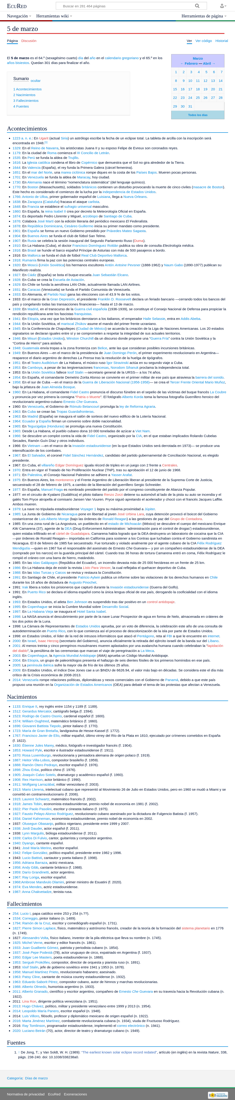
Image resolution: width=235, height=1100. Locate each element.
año (92, 58)
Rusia (32, 241)
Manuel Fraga (52, 489)
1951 (16, 363)
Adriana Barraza (34, 862)
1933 (16, 294)
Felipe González (35, 853)
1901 (16, 231)
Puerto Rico (37, 592)
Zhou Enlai (30, 770)
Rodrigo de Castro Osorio (42, 716)
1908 (16, 779)
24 (190, 98)
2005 (16, 665)
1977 (16, 489)
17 (190, 89)
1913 (16, 789)
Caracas (34, 289)
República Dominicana (45, 226)
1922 (16, 809)
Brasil (32, 250)
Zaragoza (35, 202)
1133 (16, 706)
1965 (16, 426)
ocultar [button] (36, 80)
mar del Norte (41, 172)
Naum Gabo (173, 265)
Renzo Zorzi (113, 494)
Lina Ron (29, 1001)
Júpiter (150, 509)
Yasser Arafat (121, 475)
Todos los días (197, 115)
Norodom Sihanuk (125, 367)
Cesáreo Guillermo (78, 226)
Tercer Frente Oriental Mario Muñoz (197, 382)
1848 (16, 206)
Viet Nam (142, 431)
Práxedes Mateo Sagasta (126, 231)
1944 (16, 324)
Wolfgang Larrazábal (38, 784)
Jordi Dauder (32, 828)
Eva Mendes (32, 887)
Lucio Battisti (32, 858)
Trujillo (73, 158)
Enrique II (29, 706)
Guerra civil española (90, 309)
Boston (33, 187)
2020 (16, 1031)
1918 (16, 260)
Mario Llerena (33, 789)
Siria (64, 138)
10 (190, 81)
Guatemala (30, 348)
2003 (16, 655)
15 (175, 89)
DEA (68, 528)
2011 (16, 991)
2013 (16, 1006)
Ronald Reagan (114, 519)
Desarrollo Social (115, 607)
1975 (16, 480)
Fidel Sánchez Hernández (83, 455)
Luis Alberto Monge (54, 519)
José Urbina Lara (131, 514)
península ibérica (40, 665)
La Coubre (218, 392)
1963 (16, 411)
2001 (16, 646)
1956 (16, 862)
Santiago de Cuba (118, 216)
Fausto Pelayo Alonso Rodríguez (47, 814)
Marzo (198, 58)
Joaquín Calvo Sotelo (38, 775)
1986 (16, 568)
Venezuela (36, 177)
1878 (16, 226)
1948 (16, 348)
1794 (16, 923)
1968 (16, 882)
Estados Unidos (51, 338)
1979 (16, 509)
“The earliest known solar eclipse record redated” (119, 1052)
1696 (16, 726)
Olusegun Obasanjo (37, 824)
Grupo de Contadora (186, 519)
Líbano (213, 641)
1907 (16, 241)
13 (213, 81)
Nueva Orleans (135, 197)
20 (213, 89)
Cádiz (32, 275)
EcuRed (17, 6)
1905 (16, 775)
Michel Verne (32, 943)
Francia (33, 206)
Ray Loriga (30, 877)
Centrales (169, 465)
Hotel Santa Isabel (91, 611)
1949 (16, 353)
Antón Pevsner (122, 265)
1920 (16, 265)
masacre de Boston (208, 187)
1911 (16, 784)
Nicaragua (69, 514)
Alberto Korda (132, 397)
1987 (16, 892)
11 (198, 81)
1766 (16, 197)
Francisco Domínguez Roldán (95, 245)
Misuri (32, 338)
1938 (16, 828)
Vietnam (34, 446)
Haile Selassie (154, 319)
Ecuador (28, 421)
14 (221, 81)
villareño (48, 465)
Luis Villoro (30, 1016)
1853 (16, 750)
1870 (16, 755)
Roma (52, 153)
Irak (25, 587)
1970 (16, 470)
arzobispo (90, 216)
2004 (16, 660)
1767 (16, 735)
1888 (16, 765)
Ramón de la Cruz (36, 923)
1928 (16, 280)
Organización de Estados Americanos (83, 685)
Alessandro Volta (35, 938)
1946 (16, 338)
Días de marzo (36, 1078)
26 (205, 98)
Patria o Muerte (88, 397)
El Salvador (36, 455)
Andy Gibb (30, 867)
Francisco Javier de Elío (40, 735)
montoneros (64, 480)
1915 (16, 799)
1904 (16, 236)
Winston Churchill (79, 338)
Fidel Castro (79, 392)
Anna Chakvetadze (36, 892)
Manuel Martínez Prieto (40, 972)
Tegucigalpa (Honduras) (45, 426)
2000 (16, 641)
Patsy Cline (31, 977)
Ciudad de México (92, 328)
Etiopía (33, 319)
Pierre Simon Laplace (39, 928)
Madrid (33, 309)
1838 (16, 202)
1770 (16, 187)
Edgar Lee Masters (37, 957)
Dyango (28, 843)
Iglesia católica (38, 162)
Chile (214, 577)
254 (15, 913)
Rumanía (29, 260)
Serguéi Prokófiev (36, 962)
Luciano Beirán (33, 1031)
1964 (16, 421)
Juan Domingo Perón (120, 353)
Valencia (34, 167)
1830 (16, 745)
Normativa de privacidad (26, 1094)
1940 (16, 843)
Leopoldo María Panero (40, 1011)
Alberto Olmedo (34, 987)
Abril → (209, 63)
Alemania (34, 182)
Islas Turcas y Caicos (49, 572)
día (80, 58)
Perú (31, 158)
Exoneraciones (75, 1094)
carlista (93, 202)
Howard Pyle (32, 750)
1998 (16, 616)
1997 (16, 611)
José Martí (45, 221)
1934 (16, 818)
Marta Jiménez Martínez (41, 1021)
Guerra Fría (160, 338)
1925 (16, 943)
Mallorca (34, 255)
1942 (16, 853)
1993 (16, 602)
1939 (16, 309)
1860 (16, 211)
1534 (16, 918)
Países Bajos (146, 172)
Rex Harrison (32, 779)
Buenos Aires (38, 236)
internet (213, 636)
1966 (16, 436)
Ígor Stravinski (117, 363)
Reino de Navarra (45, 148)
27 (213, 98)
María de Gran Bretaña (40, 731)
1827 (16, 928)
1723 (16, 731)
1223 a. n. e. (22, 138)
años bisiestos (18, 63)
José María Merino (36, 848)
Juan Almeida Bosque (58, 387)
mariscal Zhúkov (74, 324)
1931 (16, 289)
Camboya (35, 367)
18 (198, 89)
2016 (16, 1021)
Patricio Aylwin (89, 577)
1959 (16, 872)
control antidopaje (161, 602)
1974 (16, 887)
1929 (16, 284)
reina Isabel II (55, 211)
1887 (16, 760)
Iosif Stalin (75, 372)
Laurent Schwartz (35, 799)
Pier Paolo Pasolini (36, 809)
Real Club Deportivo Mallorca (104, 255)
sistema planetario (196, 928)
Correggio (30, 918)
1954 (16, 377)
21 (221, 89)
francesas (101, 367)
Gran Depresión (62, 299)
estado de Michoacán (124, 524)
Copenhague (38, 607)
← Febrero (189, 63)
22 (175, 98)
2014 (16, 680)
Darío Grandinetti (35, 872)
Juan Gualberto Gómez (40, 948)
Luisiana (103, 197)
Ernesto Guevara (80, 402)
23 (183, 98)
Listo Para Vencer (96, 568)
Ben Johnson (77, 602)
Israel (32, 641)
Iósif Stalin (30, 967)
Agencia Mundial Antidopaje (74, 655)
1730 (16, 182)
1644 (16, 167)
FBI (169, 636)
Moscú (33, 265)
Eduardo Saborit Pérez (40, 982)
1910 (16, 245)
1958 (16, 382)
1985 (16, 514)
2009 (16, 670)
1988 (16, 572)
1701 (16, 177)
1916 (16, 250)
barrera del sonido (210, 377)
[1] (46, 142)
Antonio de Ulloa (35, 197)
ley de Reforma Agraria (137, 406)
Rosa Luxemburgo (36, 755)
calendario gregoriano (122, 58)
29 (175, 106)
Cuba (32, 411)
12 (205, 81)
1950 (16, 957)
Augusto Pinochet (82, 582)
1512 (16, 711)
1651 (16, 172)
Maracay (83, 177)
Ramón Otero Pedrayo (39, 765)
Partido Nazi (57, 294)
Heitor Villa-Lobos (36, 760)
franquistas (82, 314)
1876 (16, 221)
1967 (16, 455)
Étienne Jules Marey (37, 745)
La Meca (147, 651)
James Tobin (32, 804)
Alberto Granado (35, 991)
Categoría (14, 1078)
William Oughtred (35, 721)
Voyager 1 (88, 509)
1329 (16, 148)
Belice (102, 348)
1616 (16, 162)
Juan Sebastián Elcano (110, 275)
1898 (16, 770)
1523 (16, 716)
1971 (16, 475)
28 (221, 98)
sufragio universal (78, 206)
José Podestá (37, 952)
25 (198, 98)
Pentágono (145, 636)
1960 (16, 392)
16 (183, 89)
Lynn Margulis (33, 833)
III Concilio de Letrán (93, 153)
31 (190, 106)
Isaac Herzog (48, 641)
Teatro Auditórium (44, 363)
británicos (89, 187)
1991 (16, 577)
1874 (16, 216)
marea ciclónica (73, 172)
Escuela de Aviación (68, 280)
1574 (16, 721)
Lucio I (25, 913)
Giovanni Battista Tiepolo (41, 726)
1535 (16, 158)
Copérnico (89, 162)
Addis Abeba (190, 319)
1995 (16, 607)
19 (205, 89)
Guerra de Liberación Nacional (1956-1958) (116, 382)
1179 (16, 153)
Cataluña (51, 202)
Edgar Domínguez (69, 465)
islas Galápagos (45, 563)
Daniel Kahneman (36, 818)
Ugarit (43, 138)
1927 (16, 275)
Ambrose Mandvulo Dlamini (42, 882)
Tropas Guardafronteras (75, 411)
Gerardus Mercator (36, 711)
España (33, 231)
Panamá (171, 680)
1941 (16, 319)
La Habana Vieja (40, 611)
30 (183, 106)
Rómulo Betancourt (84, 406)
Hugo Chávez (32, 1006)
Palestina (35, 475)
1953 (16, 367)
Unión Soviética (52, 265)
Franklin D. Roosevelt (114, 299)
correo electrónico (131, 1026)
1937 (16, 952)
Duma (138, 241)
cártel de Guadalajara (73, 533)
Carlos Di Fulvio (34, 838)
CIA (139, 436)
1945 (16, 328)
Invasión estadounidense (91, 446)
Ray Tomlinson (33, 1026)
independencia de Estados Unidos (129, 192)
